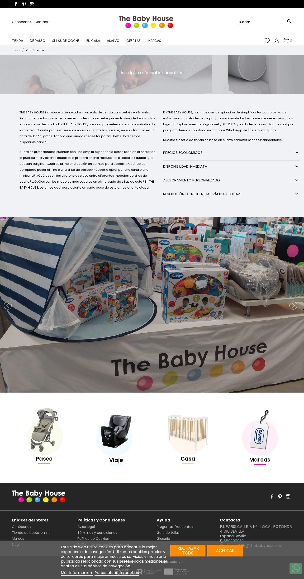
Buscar (244, 21)
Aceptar (225, 551)
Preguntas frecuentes (175, 526)
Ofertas (133, 40)
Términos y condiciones (97, 532)
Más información (77, 572)
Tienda (17, 40)
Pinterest (24, 4)
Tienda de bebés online (31, 532)
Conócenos (22, 21)
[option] (152, 305)
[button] (23, 305)
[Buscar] (271, 21)
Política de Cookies (93, 538)
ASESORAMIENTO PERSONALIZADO (231, 180)
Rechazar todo (188, 550)
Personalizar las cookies (117, 572)
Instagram (32, 4)
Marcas (154, 40)
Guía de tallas (168, 532)
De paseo (37, 40)
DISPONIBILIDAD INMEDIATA (231, 166)
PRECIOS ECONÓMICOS (231, 152)
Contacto (42, 21)
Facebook (16, 4)
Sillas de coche (66, 40)
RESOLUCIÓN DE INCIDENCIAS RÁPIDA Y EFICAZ (231, 194)
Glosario (163, 538)
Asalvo (113, 40)
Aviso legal (86, 526)
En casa (93, 40)
